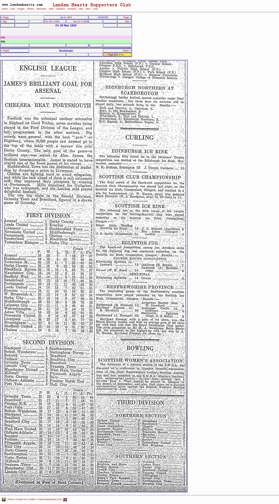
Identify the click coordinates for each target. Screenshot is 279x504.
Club (12, 9)
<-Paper (5, 50)
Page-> (127, 17)
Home (5, 9)
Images (21, 9)
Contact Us (21, 499)
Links (95, 9)
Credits (31, 499)
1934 (69, 17)
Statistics (60, 9)
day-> (128, 21)
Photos (30, 9)
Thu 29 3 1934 (51, 21)
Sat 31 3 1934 (80, 21)
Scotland (72, 9)
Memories (41, 9)
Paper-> (127, 50)
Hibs (81, 9)
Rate (51, 9)
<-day (4, 21)
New (88, 9)
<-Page (5, 17)
